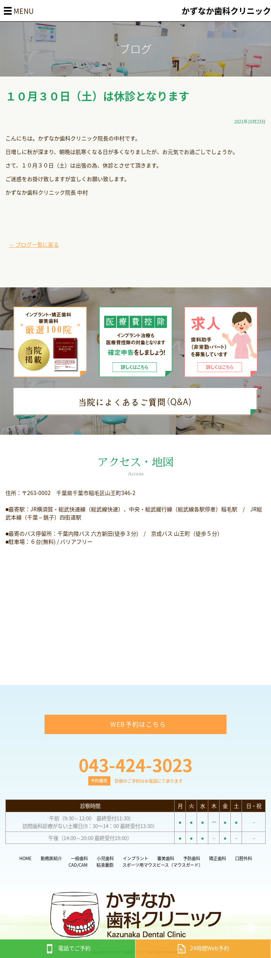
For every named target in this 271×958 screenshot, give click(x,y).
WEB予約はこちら (138, 724)
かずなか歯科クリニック (226, 11)
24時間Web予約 (203, 948)
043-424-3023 (135, 764)
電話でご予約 (68, 948)
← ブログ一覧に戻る (34, 244)
